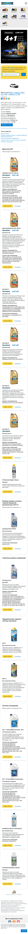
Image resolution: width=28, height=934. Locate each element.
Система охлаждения (7, 141)
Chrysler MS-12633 (7, 258)
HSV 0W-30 (5, 386)
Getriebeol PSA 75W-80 (9, 529)
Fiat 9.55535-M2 (6, 259)
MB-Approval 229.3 (7, 443)
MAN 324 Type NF (20, 748)
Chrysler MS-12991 (17, 198)
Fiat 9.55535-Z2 (6, 200)
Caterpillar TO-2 (6, 596)
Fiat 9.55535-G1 (6, 315)
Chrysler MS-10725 (7, 197)
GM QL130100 (12, 748)
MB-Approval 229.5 (16, 190)
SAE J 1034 (19, 751)
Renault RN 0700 (6, 192)
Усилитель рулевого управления (10, 138)
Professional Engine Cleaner (10, 480)
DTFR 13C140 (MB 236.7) (17, 596)
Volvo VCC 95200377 (17, 359)
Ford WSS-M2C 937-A (16, 259)
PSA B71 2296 (18, 201)
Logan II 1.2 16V (14, 94)
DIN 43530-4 (5, 841)
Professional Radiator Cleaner (11, 867)
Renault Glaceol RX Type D (9, 751)
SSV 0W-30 (5, 343)
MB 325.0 (4, 749)
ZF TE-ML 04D (13, 604)
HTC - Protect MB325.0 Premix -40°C (13, 729)
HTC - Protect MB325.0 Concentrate (12, 779)
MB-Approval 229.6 (7, 311)
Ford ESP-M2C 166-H (7, 599)
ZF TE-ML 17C (21, 605)
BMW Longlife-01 (6, 190)
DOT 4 (4, 643)
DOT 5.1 (4, 678)
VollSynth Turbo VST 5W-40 (10, 173)
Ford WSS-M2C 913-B (19, 307)
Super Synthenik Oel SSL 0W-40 (11, 228)
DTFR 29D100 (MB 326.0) (8, 745)
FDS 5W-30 (5, 289)
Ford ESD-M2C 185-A (7, 598)
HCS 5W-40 (5, 429)
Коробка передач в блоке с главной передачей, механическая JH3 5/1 (14, 136)
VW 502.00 (5, 193)
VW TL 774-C (5, 752)
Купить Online (7, 206)
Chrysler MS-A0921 (17, 258)
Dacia (11, 92)
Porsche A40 (11, 201)
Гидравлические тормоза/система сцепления (13, 140)
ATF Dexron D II (6, 580)
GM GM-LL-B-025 (15, 200)
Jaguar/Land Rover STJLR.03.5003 (11, 310)
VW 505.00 (11, 193)
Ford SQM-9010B (6, 601)
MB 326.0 (10, 749)
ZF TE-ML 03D (5, 604)
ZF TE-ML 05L (21, 604)
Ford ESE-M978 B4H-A (7, 746)
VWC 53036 (5, 316)
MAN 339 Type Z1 (15, 601)
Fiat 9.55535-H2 (16, 450)
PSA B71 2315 (6, 544)
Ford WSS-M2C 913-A (7, 307)
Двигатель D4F (5, 133)
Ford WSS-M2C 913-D (19, 308)
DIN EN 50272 (12, 841)
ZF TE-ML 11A (5, 605)
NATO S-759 (16, 749)
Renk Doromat (16, 602)
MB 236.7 (10, 602)
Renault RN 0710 (15, 192)
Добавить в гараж (7, 124)
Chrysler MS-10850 (17, 197)
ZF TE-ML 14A (13, 605)
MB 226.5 (22, 200)
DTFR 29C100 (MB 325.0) (8, 743)
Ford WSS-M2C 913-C (7, 308)
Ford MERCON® (17, 599)
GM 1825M (17, 746)
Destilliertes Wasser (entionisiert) (12, 828)
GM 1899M (5, 748)
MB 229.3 (4, 201)
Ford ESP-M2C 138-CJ (18, 598)
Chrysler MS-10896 (7, 198)
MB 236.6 (4, 602)
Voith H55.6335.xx (7, 593)
